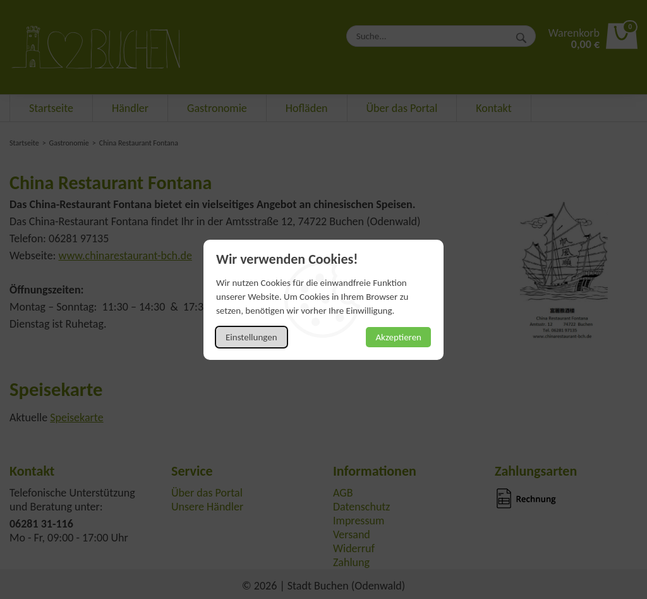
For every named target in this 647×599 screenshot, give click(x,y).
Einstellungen (251, 337)
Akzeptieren (398, 337)
